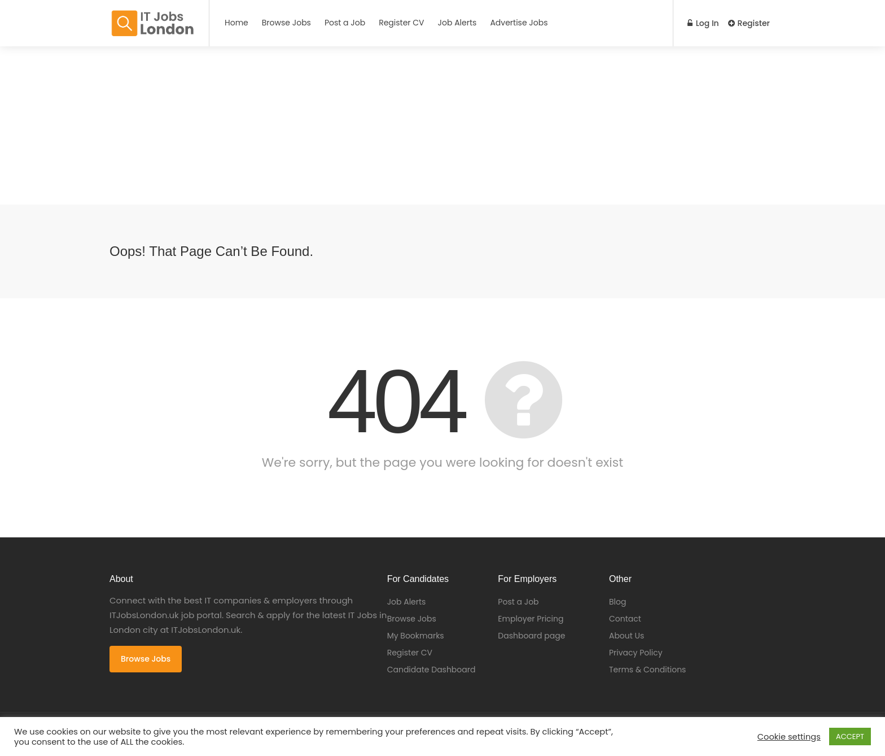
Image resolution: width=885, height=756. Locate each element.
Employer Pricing (530, 618)
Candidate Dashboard (431, 669)
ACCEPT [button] (850, 736)
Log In (703, 23)
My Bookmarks (415, 635)
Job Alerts (457, 22)
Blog (617, 601)
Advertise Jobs (518, 22)
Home (236, 22)
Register (749, 23)
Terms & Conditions (647, 669)
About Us (626, 635)
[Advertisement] (338, 125)
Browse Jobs (286, 22)
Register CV (401, 22)
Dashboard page (531, 635)
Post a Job (345, 22)
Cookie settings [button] (789, 737)
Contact (625, 618)
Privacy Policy (636, 652)
